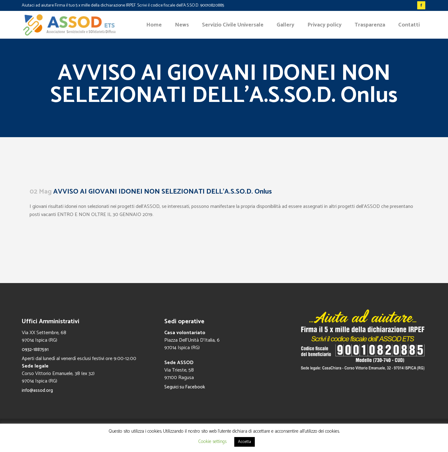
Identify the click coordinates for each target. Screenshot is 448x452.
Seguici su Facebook (184, 387)
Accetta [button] (244, 442)
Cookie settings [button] (212, 441)
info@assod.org (37, 390)
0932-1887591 (35, 349)
